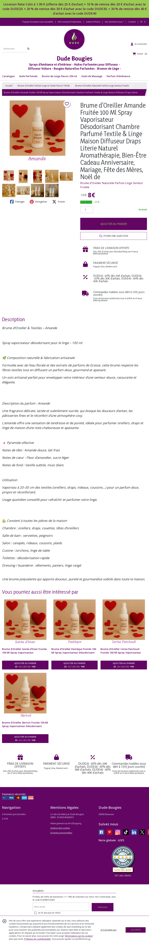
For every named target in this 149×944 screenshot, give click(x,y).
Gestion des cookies (60, 828)
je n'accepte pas (108, 929)
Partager (17, 202)
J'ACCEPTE (135, 929)
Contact (132, 21)
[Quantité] (86, 209)
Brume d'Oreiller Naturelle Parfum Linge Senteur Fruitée (102, 85)
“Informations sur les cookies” (78, 936)
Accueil (8, 85)
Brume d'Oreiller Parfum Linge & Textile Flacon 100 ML (44, 85)
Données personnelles (14, 814)
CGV (5, 818)
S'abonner (102, 907)
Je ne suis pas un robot (49, 912)
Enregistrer (38, 202)
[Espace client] (139, 44)
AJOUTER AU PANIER (113, 224)
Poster (58, 202)
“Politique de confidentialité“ (37, 939)
